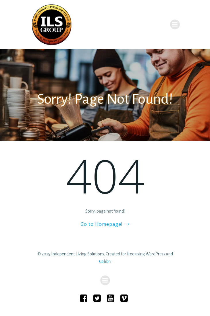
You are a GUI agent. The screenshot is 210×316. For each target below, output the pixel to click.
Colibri (105, 261)
